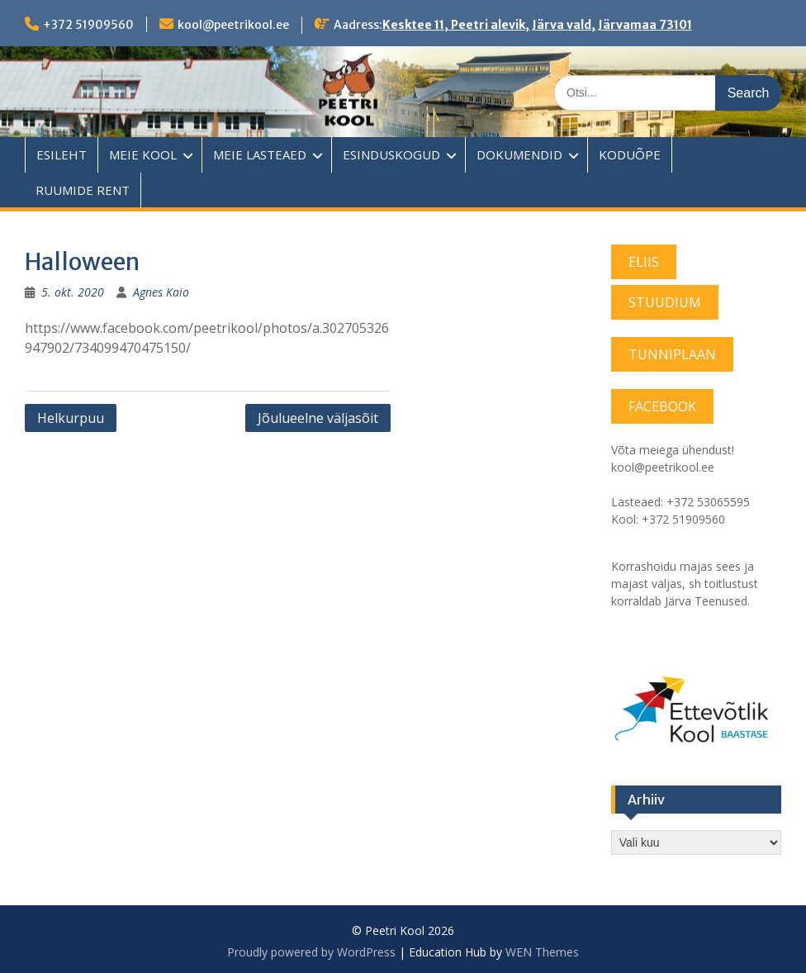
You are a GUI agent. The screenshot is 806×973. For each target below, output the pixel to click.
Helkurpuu (70, 418)
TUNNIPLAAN (672, 354)
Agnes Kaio (161, 292)
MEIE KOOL (143, 154)
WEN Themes (542, 952)
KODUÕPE (630, 154)
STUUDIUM (664, 302)
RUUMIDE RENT (83, 190)
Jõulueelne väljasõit (318, 418)
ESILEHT (61, 154)
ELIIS (643, 262)
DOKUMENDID (519, 154)
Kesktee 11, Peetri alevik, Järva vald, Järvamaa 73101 (537, 24)
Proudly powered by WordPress (311, 952)
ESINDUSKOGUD (391, 154)
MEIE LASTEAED (259, 154)
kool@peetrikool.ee (233, 24)
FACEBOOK (662, 406)
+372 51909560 (88, 24)
